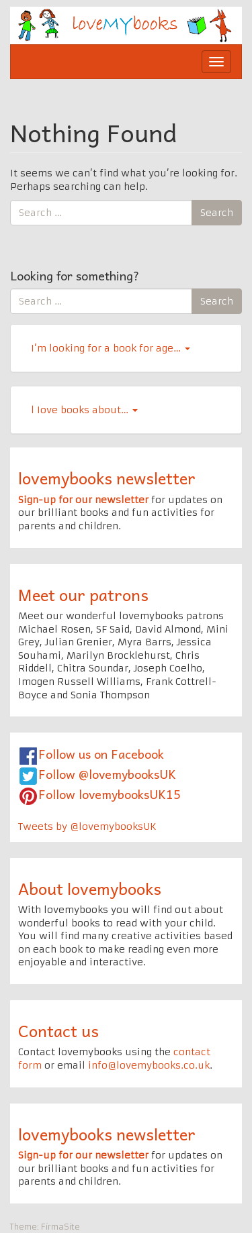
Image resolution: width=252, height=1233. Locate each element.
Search (216, 213)
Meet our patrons (83, 594)
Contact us (58, 1030)
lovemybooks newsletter (107, 477)
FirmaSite (60, 1227)
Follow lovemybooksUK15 (109, 794)
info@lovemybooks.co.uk (149, 1065)
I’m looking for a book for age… (110, 348)
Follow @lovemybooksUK (107, 774)
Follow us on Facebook (101, 753)
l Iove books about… (84, 410)
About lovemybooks (89, 888)
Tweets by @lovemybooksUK (87, 826)
